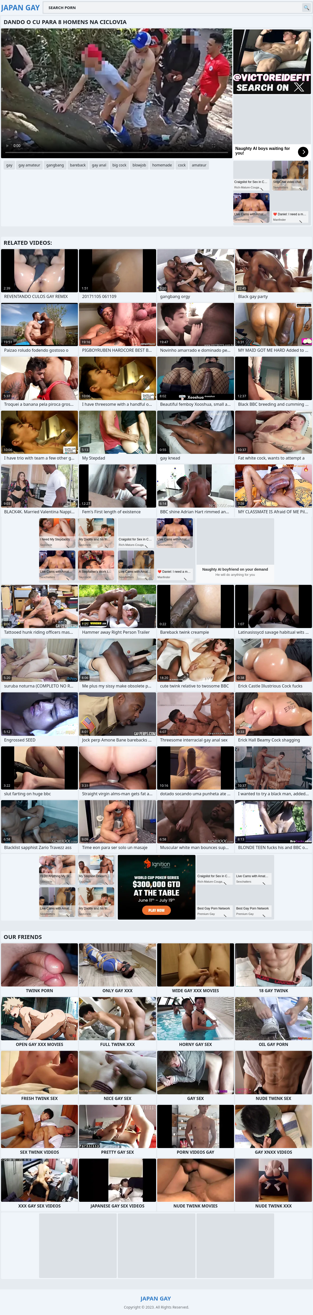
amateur (199, 165)
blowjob (139, 165)
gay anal (99, 165)
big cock (119, 165)
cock (182, 165)
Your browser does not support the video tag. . (116, 93)
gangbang (55, 165)
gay (9, 165)
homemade (162, 165)
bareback (78, 165)
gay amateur (29, 165)
